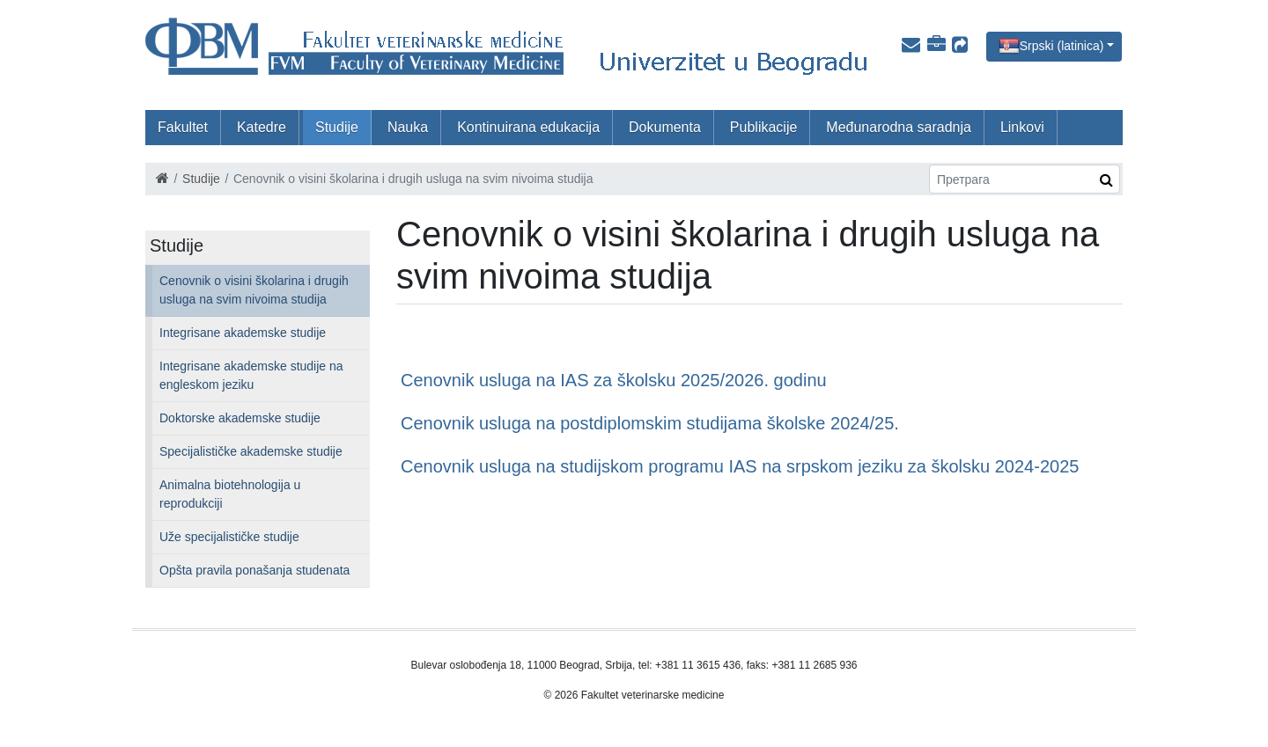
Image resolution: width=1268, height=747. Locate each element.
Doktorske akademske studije (240, 418)
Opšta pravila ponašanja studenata (254, 570)
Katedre (261, 127)
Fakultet (183, 127)
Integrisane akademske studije (242, 333)
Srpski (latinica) (1062, 45)
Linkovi (1022, 127)
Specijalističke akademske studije (251, 451)
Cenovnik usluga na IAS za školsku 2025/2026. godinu (614, 380)
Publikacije (763, 127)
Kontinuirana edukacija (528, 127)
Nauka (407, 127)
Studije (336, 127)
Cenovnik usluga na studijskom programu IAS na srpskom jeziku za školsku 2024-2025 (740, 466)
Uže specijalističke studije (229, 537)
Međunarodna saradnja (898, 127)
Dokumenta (665, 127)
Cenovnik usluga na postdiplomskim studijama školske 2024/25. (650, 423)
